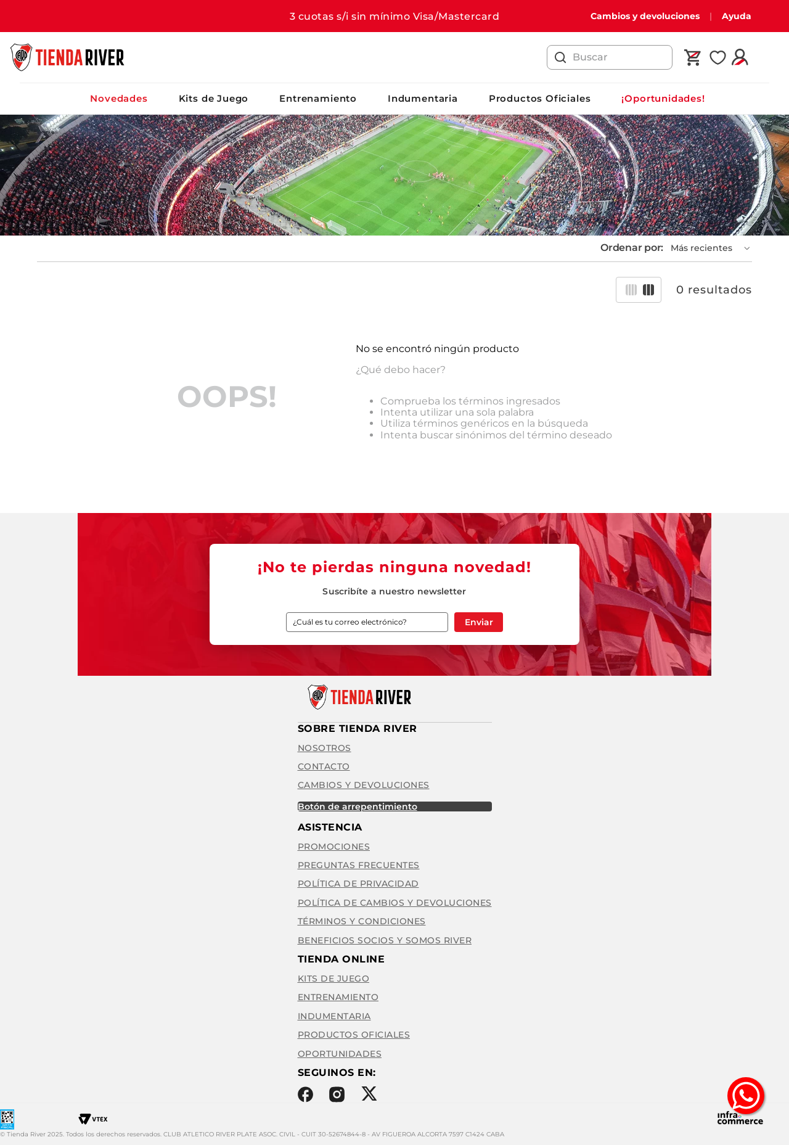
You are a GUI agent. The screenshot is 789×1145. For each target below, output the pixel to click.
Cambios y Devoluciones (364, 784)
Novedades (118, 98)
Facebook (305, 1094)
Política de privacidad (358, 883)
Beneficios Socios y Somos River (385, 940)
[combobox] (609, 57)
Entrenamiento (318, 98)
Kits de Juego (214, 98)
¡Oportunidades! (663, 98)
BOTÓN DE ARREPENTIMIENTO (357, 806)
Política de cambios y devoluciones (395, 902)
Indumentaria (423, 98)
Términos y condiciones (362, 921)
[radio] (631, 289)
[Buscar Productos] (560, 57)
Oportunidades (340, 1053)
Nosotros (324, 747)
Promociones (334, 846)
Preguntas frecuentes (359, 865)
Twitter (369, 1093)
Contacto (324, 766)
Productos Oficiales (540, 98)
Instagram (337, 1094)
